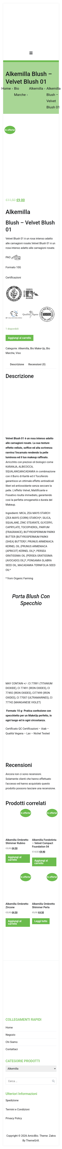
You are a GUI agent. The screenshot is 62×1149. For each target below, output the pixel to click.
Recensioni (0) (36, 364)
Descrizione (17, 364)
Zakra (52, 1135)
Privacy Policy (14, 1118)
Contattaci (12, 1049)
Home (6, 88)
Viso (18, 353)
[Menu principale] (31, 53)
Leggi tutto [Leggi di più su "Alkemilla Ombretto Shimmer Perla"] (40, 921)
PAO (8, 257)
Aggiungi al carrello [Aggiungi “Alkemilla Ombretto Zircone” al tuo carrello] (14, 922)
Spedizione (12, 1100)
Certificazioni (13, 277)
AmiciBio (33, 1135)
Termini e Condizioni (18, 1109)
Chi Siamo (12, 1042)
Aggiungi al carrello (19, 337)
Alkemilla (36, 88)
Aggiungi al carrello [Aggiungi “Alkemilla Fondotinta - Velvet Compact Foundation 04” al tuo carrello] (41, 862)
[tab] (17, 364)
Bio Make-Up (37, 348)
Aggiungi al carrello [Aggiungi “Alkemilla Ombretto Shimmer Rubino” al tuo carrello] (14, 858)
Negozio (10, 1034)
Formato (11, 267)
